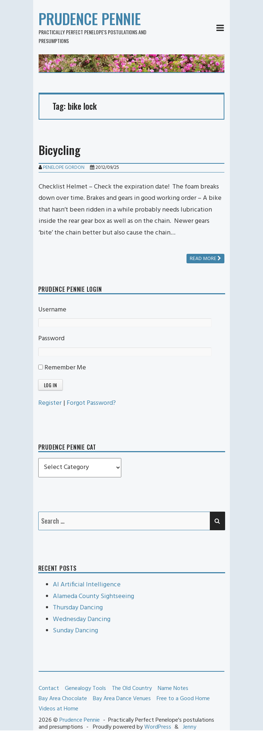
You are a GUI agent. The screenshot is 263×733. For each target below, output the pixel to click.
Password (51, 338)
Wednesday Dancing (81, 619)
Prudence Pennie (90, 19)
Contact (49, 688)
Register (50, 403)
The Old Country (132, 688)
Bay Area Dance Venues (122, 698)
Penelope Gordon (64, 167)
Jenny (189, 727)
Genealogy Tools (85, 688)
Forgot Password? (91, 403)
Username (52, 310)
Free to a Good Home (183, 698)
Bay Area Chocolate (63, 698)
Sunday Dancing (75, 630)
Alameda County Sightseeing (93, 596)
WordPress (157, 727)
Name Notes (173, 688)
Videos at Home (58, 709)
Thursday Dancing (78, 607)
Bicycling (60, 149)
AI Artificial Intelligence (87, 584)
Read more (205, 259)
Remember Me (62, 367)
